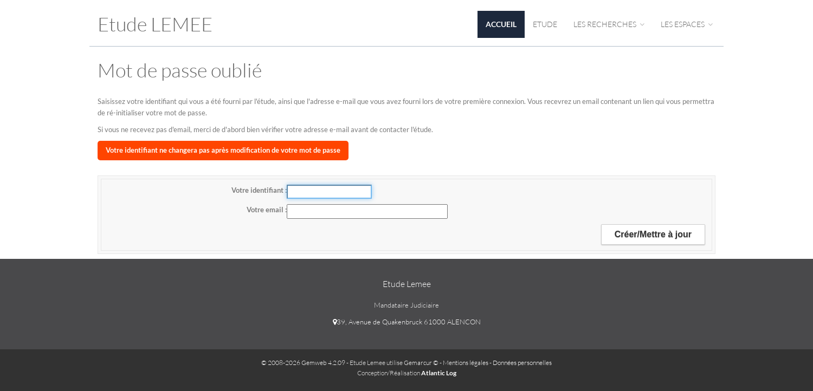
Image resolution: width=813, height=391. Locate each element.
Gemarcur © (421, 363)
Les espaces (687, 24)
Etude (545, 24)
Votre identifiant (258, 190)
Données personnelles (522, 363)
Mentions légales (465, 363)
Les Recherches (608, 24)
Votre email (266, 209)
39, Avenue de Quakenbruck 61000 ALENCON (407, 321)
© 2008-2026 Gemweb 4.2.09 (303, 363)
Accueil (501, 24)
